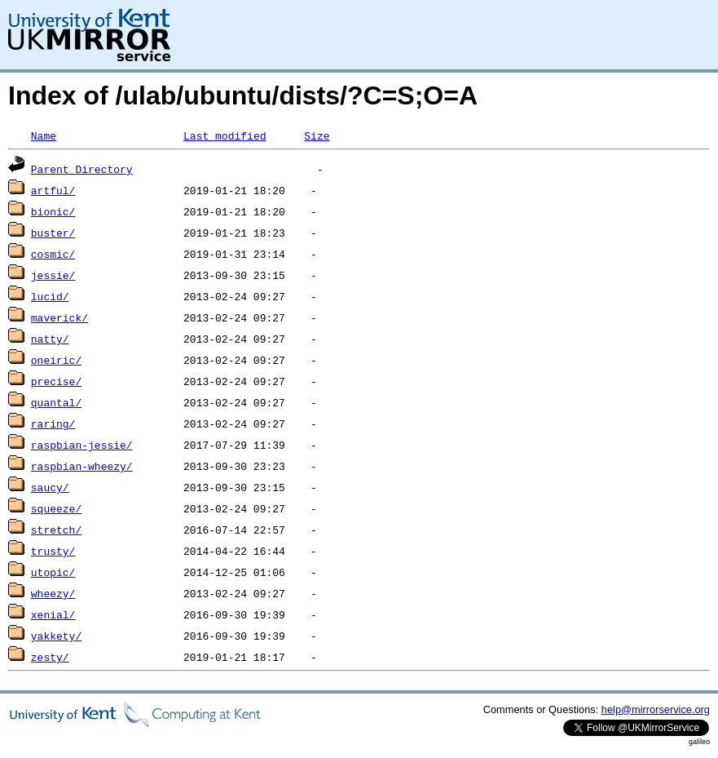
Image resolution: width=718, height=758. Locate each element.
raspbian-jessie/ (82, 444)
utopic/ (53, 572)
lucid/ (50, 296)
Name (43, 135)
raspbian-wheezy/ (82, 466)
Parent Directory (82, 169)
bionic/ (53, 211)
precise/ (56, 381)
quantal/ (56, 402)
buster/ (53, 232)
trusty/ (53, 550)
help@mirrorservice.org (655, 709)
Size (316, 135)
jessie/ (53, 275)
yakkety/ (56, 635)
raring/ (53, 423)
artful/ (53, 190)
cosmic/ (53, 253)
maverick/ (59, 317)
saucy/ (50, 487)
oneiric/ (56, 359)
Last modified (224, 135)
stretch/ (56, 529)
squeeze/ (56, 508)
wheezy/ (53, 593)
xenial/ (53, 614)
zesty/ (50, 656)
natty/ (50, 338)
